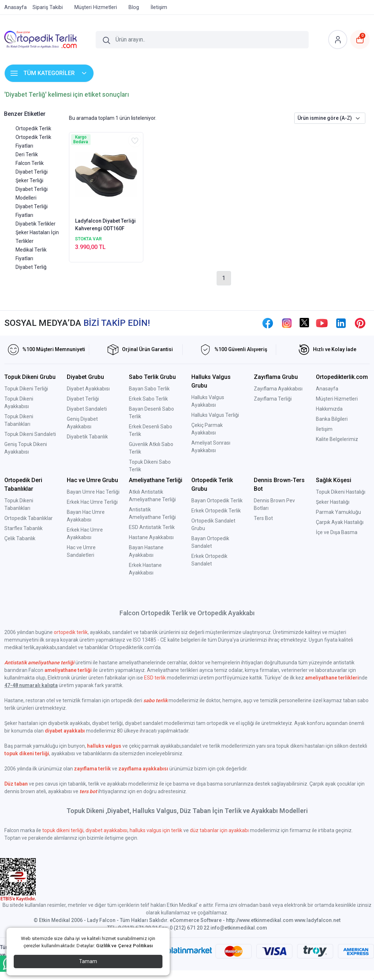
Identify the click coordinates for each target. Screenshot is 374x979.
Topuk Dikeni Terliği (26, 389)
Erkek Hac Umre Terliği (92, 502)
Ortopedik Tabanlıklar (28, 518)
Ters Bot (263, 518)
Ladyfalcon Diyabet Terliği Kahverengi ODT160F (105, 224)
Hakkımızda (329, 409)
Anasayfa (327, 389)
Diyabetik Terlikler (36, 224)
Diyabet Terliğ (31, 267)
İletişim (324, 429)
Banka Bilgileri (332, 419)
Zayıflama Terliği (273, 399)
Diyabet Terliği (32, 172)
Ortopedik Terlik (33, 128)
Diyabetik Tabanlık (87, 437)
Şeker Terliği (29, 180)
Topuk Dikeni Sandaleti (30, 434)
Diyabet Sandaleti (87, 409)
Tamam (88, 961)
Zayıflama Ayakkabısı (278, 389)
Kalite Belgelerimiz (337, 439)
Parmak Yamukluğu (338, 512)
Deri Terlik (27, 154)
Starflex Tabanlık (23, 528)
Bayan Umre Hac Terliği (93, 492)
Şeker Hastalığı (332, 502)
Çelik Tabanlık (19, 538)
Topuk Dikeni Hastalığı (340, 492)
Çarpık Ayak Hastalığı (340, 522)
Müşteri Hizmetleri (337, 399)
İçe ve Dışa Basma (336, 532)
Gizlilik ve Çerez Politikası (124, 945)
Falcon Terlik (30, 163)
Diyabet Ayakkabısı (88, 389)
